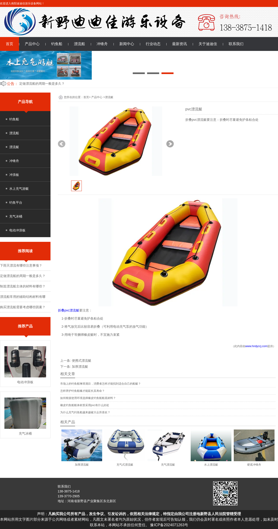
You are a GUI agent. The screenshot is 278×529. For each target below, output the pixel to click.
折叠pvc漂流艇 (68, 310)
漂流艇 (14, 147)
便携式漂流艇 (81, 360)
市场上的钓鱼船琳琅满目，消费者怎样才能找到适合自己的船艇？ (100, 383)
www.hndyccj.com (256, 346)
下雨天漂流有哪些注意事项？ (21, 265)
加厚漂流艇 (80, 366)
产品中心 (32, 44)
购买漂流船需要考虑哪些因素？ (22, 307)
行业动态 (153, 44)
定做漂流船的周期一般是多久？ (42, 83)
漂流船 (79, 44)
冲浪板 (14, 175)
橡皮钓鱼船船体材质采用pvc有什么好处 (84, 405)
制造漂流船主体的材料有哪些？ (22, 286)
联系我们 (236, 44)
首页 (9, 44)
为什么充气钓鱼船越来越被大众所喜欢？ (85, 412)
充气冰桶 (15, 216)
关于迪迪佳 (208, 44)
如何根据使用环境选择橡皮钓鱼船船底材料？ (88, 398)
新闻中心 (126, 44)
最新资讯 (179, 44)
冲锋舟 (102, 44)
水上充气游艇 (19, 188)
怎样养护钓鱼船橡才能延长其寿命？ (82, 390)
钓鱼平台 (15, 202)
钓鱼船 (56, 44)
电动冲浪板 (17, 230)
